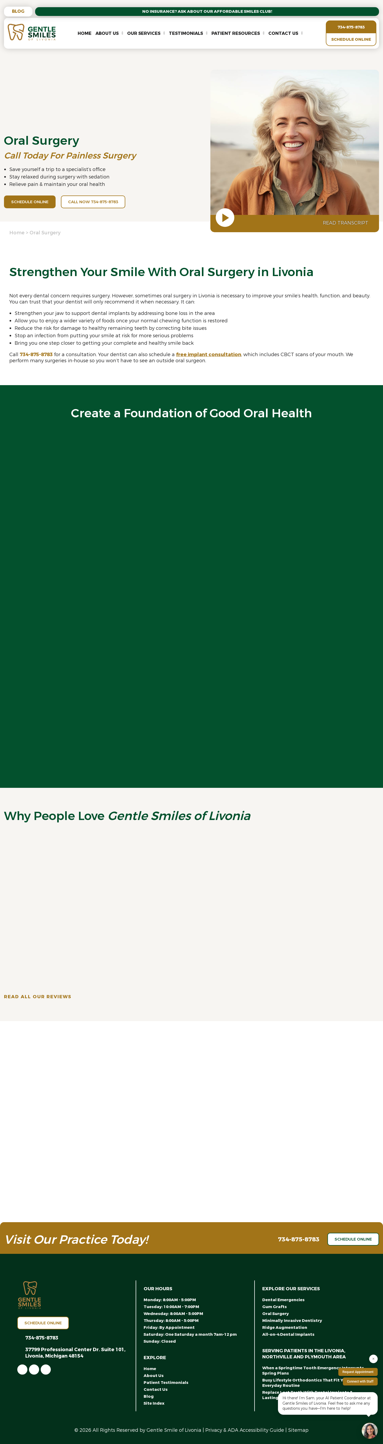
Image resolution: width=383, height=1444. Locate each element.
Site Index (154, 1403)
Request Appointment (358, 1372)
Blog (18, 11)
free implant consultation (208, 354)
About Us (107, 33)
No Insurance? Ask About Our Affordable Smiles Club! (207, 11)
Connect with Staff (360, 1381)
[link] (22, 1369)
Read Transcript (345, 223)
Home (84, 33)
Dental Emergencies (283, 1299)
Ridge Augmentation (284, 1327)
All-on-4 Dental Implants (288, 1334)
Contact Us (283, 33)
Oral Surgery (275, 1313)
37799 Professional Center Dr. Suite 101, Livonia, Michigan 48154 (75, 1352)
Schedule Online (351, 39)
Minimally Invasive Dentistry (292, 1320)
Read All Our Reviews (38, 997)
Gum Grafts (274, 1306)
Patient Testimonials (166, 1382)
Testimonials (186, 33)
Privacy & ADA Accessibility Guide (244, 1430)
